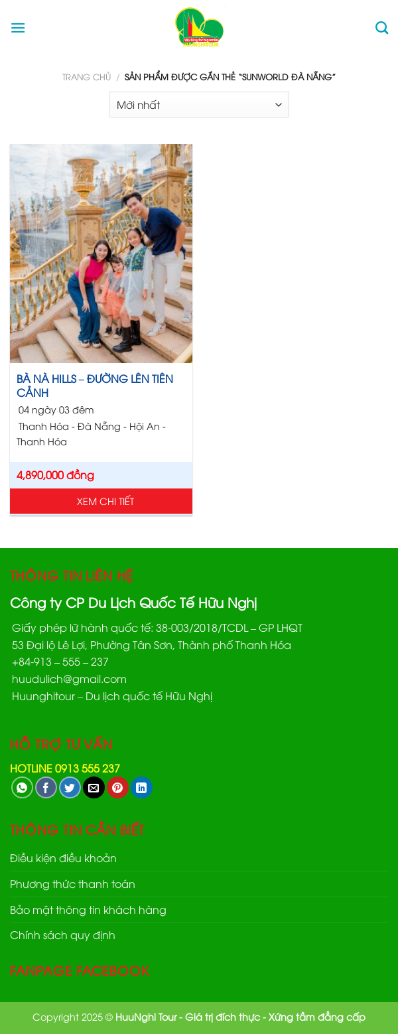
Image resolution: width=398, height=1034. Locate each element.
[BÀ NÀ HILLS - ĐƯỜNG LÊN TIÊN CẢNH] (101, 253)
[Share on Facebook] (46, 787)
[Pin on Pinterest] (118, 787)
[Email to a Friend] (94, 787)
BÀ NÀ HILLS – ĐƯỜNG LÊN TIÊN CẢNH (95, 386)
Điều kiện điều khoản (63, 857)
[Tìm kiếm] (381, 27)
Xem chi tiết (105, 500)
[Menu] (18, 27)
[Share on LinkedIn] (142, 787)
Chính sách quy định (62, 934)
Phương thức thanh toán (72, 883)
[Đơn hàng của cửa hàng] (199, 104)
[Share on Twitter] (70, 787)
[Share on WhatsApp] (22, 787)
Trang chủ (86, 76)
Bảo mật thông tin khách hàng (88, 909)
